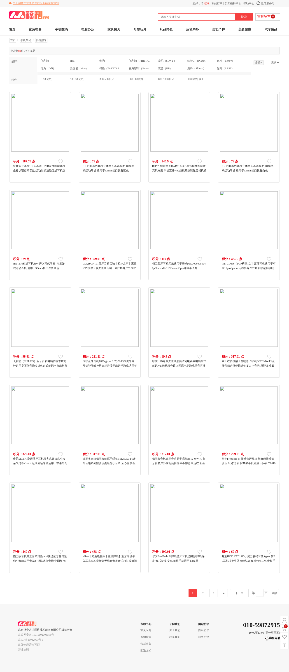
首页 (12, 29)
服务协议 (203, 637)
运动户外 (192, 29)
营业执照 (23, 649)
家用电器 (35, 29)
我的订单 (217, 3)
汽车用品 (271, 29)
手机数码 (61, 29)
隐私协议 (203, 630)
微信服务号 (268, 3)
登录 (207, 3)
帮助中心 (248, 3)
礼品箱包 (166, 29)
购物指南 (145, 637)
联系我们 (174, 637)
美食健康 (244, 29)
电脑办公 (87, 29)
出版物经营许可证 (29, 644)
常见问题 (145, 630)
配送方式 (145, 650)
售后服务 (145, 643)
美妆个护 (218, 29)
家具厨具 (113, 29)
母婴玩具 (140, 29)
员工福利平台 (233, 3)
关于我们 (174, 630)
